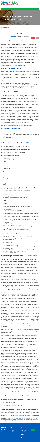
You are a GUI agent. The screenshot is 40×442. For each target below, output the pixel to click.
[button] (38, 3)
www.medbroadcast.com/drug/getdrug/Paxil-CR (9, 420)
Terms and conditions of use (19, 418)
